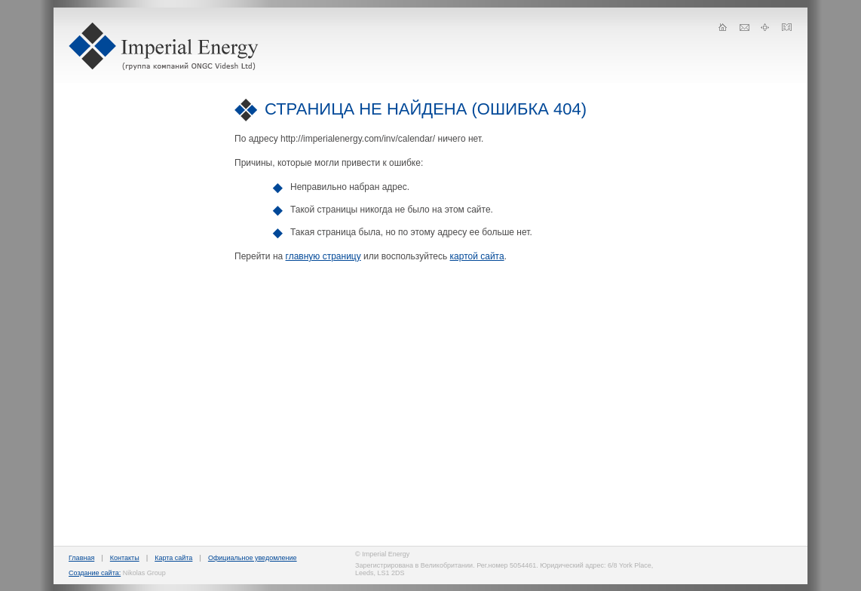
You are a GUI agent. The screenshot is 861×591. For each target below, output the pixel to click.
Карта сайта (173, 558)
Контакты (124, 558)
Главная (81, 558)
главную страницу (323, 256)
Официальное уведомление (252, 558)
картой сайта (477, 256)
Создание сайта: (95, 573)
